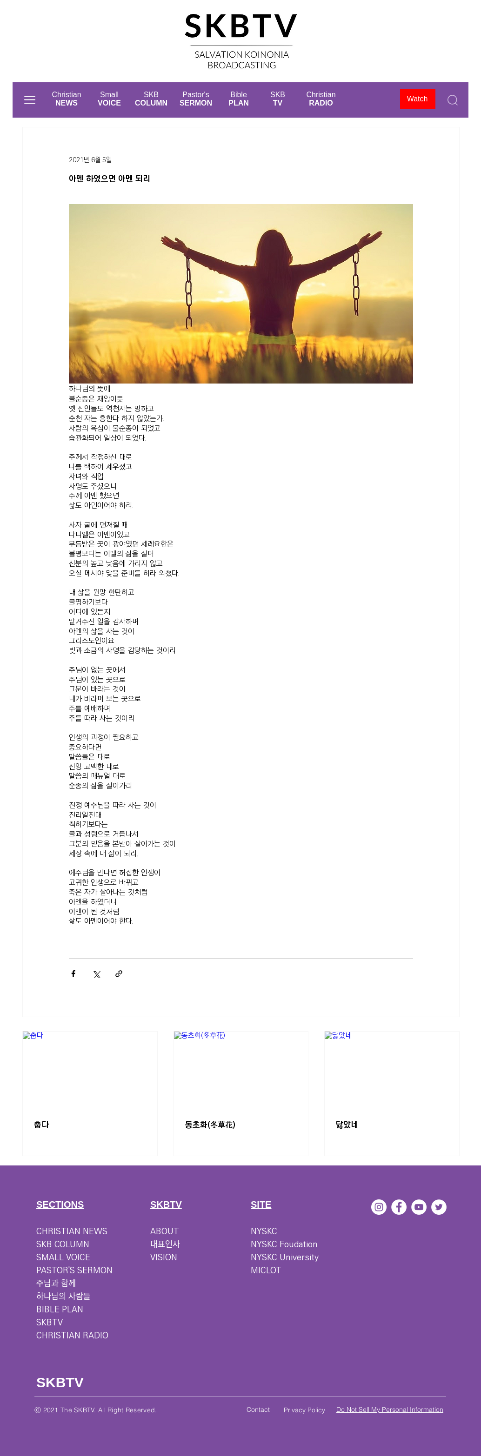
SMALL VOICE (63, 1257)
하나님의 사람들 (63, 1296)
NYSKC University (285, 1257)
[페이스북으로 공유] (73, 973)
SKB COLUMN (62, 1244)
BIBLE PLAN (59, 1309)
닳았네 (347, 1125)
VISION (163, 1257)
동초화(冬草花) (210, 1125)
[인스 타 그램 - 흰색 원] (379, 1207)
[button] (29, 100)
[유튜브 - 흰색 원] (419, 1207)
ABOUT (164, 1231)
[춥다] (90, 1069)
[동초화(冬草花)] (241, 1069)
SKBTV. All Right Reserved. (115, 1410)
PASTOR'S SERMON (74, 1270)
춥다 (41, 1125)
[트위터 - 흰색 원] (439, 1207)
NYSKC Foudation (284, 1244)
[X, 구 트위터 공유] (96, 973)
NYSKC (264, 1231)
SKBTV (49, 1322)
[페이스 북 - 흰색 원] (399, 1207)
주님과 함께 (56, 1283)
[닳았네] (392, 1069)
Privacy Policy (304, 1410)
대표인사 (165, 1244)
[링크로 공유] (118, 973)
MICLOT (266, 1270)
